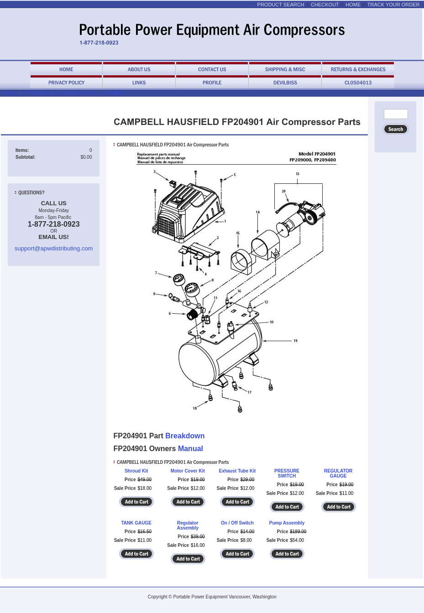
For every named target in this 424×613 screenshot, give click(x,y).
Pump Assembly (286, 522)
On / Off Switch (237, 522)
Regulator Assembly (188, 525)
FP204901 (114, 93)
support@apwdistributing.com (54, 248)
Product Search (280, 4)
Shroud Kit (136, 470)
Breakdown (184, 436)
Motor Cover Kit (188, 470)
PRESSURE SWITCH (286, 473)
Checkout (325, 4)
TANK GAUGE (136, 522)
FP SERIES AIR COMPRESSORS (59, 93)
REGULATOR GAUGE (338, 473)
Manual (190, 448)
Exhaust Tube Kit (237, 470)
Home (353, 4)
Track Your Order (393, 4)
